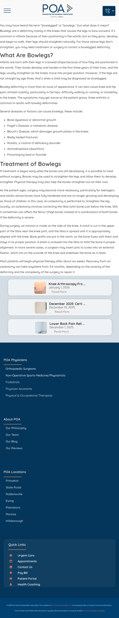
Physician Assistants (19, 389)
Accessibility (99, 611)
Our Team (12, 434)
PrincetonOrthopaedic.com (61, 605)
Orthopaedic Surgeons (21, 368)
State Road (13, 487)
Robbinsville (14, 494)
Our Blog (11, 441)
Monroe (11, 514)
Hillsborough (14, 521)
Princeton (12, 480)
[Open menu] (7, 11)
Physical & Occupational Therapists (29, 395)
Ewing (10, 501)
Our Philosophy (16, 428)
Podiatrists (13, 382)
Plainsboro (13, 507)
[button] (23, 555)
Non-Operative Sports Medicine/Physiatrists (35, 375)
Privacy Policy (88, 611)
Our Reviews (14, 448)
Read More (59, 292)
